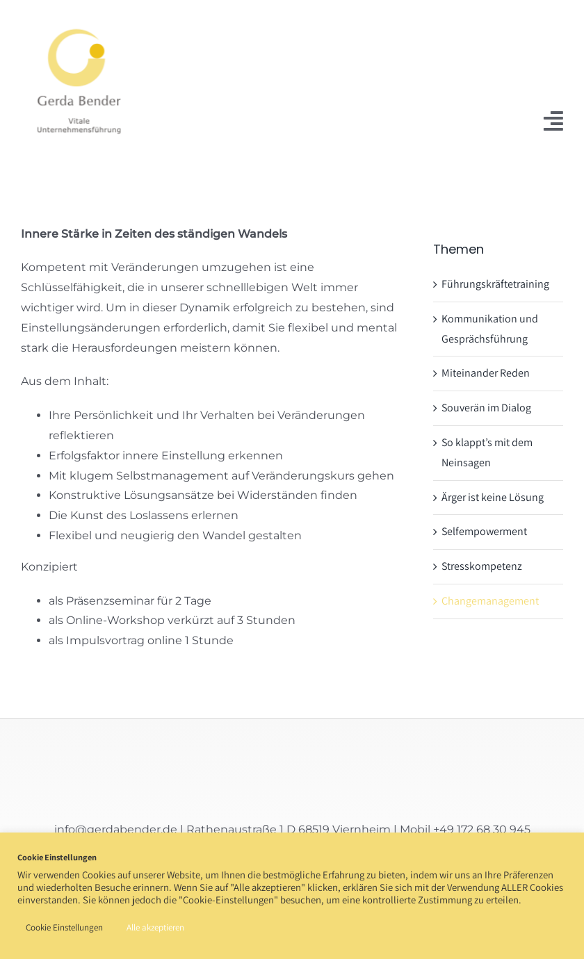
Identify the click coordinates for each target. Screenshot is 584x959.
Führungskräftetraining (495, 284)
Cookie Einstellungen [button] (64, 927)
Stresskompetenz (481, 566)
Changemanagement (490, 600)
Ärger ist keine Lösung (492, 497)
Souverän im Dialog (486, 407)
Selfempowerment (484, 531)
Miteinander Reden (485, 373)
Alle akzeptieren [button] (155, 927)
